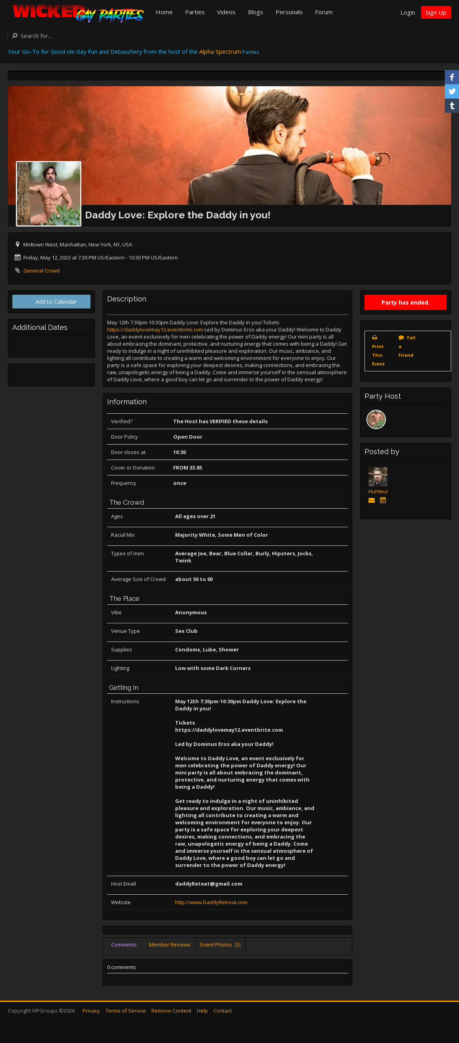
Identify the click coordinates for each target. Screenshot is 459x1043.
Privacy (91, 1010)
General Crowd (41, 270)
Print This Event (378, 355)
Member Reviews (170, 944)
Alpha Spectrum (220, 51)
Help (202, 1010)
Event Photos (220, 944)
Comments (124, 944)
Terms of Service (126, 1010)
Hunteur (378, 491)
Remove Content (171, 1010)
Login (407, 12)
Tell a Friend (407, 346)
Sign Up (436, 12)
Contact (222, 1010)
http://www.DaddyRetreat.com (211, 902)
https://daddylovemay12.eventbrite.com (155, 329)
